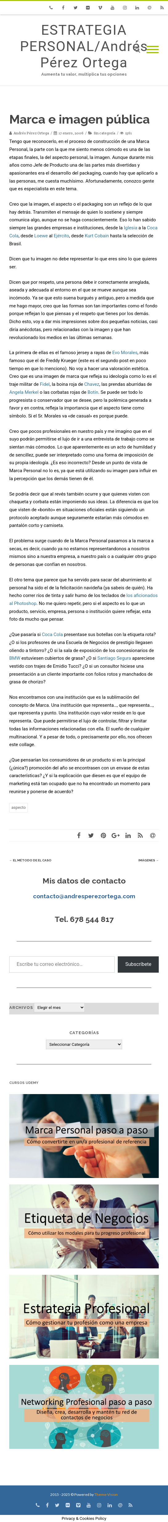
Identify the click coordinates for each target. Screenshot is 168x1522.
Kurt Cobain (97, 236)
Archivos (21, 1007)
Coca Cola (52, 634)
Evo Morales (124, 352)
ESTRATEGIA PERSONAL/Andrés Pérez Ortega (84, 46)
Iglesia (130, 228)
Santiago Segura (114, 658)
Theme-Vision (106, 1494)
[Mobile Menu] (152, 50)
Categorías (84, 1032)
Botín (93, 392)
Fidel (45, 384)
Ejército (61, 236)
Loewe (41, 236)
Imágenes (148, 860)
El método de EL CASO (30, 860)
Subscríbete (138, 964)
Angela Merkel (24, 392)
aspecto (18, 807)
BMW (14, 658)
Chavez (91, 384)
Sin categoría (104, 133)
